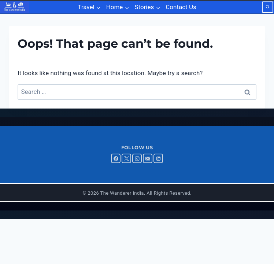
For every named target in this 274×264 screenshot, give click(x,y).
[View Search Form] (267, 7)
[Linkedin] (158, 158)
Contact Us (181, 7)
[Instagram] (137, 158)
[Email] (147, 158)
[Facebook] (116, 158)
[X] (126, 158)
